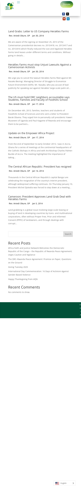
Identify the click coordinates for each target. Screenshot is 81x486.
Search (68, 234)
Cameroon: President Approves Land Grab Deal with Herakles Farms (39, 198)
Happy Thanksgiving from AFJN (23, 279)
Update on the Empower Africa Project (31, 133)
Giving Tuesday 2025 (18, 267)
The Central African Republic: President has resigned (39, 167)
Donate (66, 4)
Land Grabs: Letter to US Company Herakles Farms (38, 31)
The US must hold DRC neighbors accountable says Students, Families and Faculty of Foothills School (39, 99)
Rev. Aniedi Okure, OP (19, 35)
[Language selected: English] (64, 483)
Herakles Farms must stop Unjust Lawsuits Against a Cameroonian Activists (39, 66)
